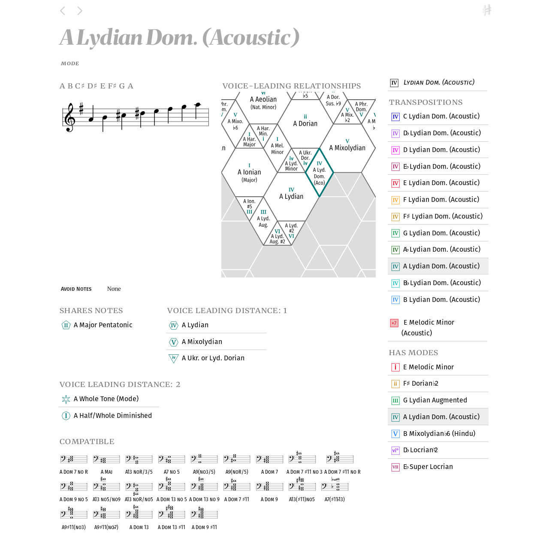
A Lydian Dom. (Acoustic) (441, 250)
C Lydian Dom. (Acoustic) (441, 117)
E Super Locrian (428, 467)
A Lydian (194, 325)
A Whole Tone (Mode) (106, 399)
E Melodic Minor (428, 367)
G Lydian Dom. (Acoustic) (441, 233)
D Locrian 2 (420, 450)
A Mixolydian (201, 342)
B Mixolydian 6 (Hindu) (439, 434)
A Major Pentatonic (103, 325)
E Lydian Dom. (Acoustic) (441, 166)
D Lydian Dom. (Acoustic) (442, 133)
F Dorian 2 (420, 384)
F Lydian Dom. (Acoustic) (441, 200)
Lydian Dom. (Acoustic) (437, 83)
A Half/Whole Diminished (112, 416)
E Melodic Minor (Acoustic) (427, 327)
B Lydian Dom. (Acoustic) (442, 283)
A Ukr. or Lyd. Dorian (212, 358)
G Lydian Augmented (435, 401)
